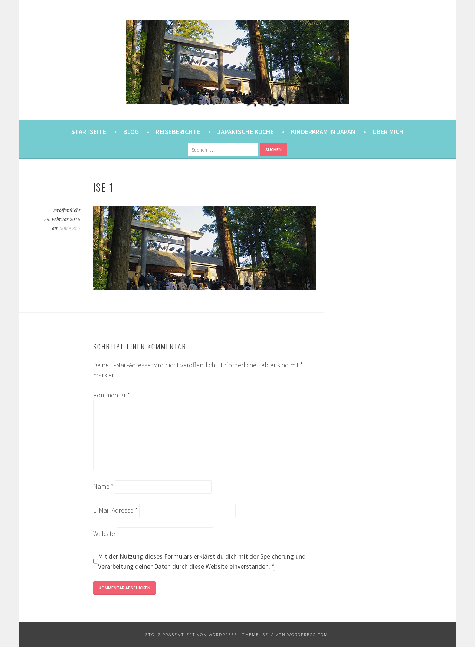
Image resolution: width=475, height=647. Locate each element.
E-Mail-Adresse (115, 510)
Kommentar (111, 395)
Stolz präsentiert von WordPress (191, 634)
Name (103, 486)
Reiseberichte (178, 131)
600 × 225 (70, 228)
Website (104, 533)
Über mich (388, 131)
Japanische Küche (245, 131)
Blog (131, 131)
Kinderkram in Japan (323, 131)
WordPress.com (307, 634)
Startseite (88, 131)
